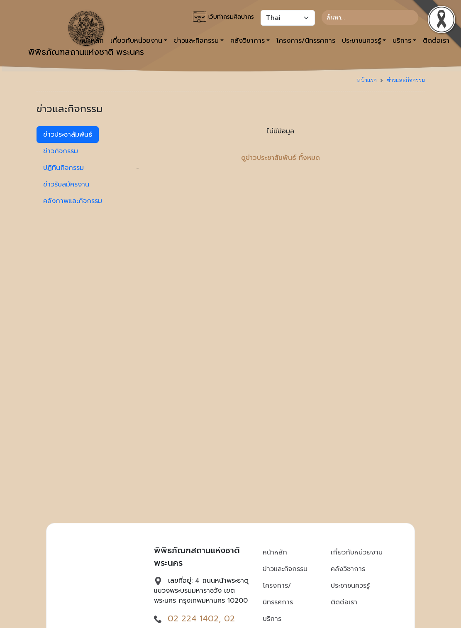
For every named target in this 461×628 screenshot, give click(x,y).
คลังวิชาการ (348, 569)
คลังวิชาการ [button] (247, 41)
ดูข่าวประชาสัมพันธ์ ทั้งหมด (280, 158)
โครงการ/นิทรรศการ (305, 41)
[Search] (370, 17)
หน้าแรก (366, 79)
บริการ (272, 619)
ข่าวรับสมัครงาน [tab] (66, 184)
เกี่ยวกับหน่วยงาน (357, 552)
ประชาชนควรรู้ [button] (361, 41)
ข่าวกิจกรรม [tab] (60, 151)
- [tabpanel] (280, 149)
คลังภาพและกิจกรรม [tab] (72, 201)
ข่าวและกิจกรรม (406, 79)
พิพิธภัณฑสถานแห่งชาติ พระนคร (86, 34)
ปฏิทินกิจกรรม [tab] (63, 168)
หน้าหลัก (275, 552)
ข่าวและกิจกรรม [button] (196, 41)
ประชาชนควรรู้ (350, 586)
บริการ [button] (402, 41)
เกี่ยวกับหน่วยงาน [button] (136, 41)
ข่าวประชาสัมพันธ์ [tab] (67, 135)
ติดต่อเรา (344, 602)
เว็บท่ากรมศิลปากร (223, 17)
